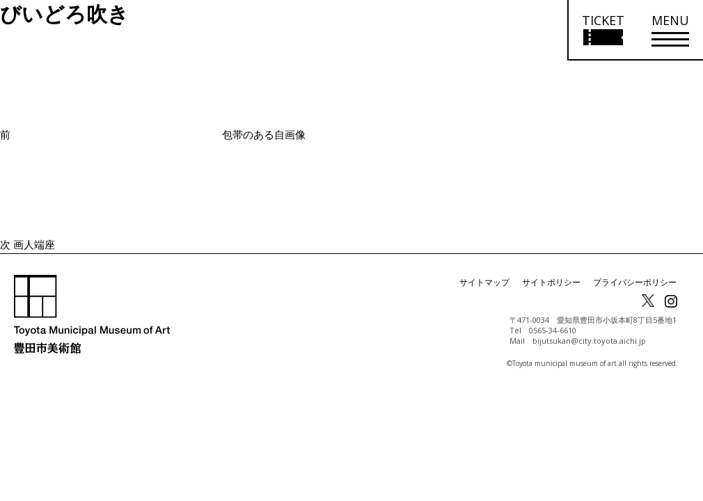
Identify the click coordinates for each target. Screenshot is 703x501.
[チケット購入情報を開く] (602, 30)
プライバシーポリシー (635, 282)
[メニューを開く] (670, 30)
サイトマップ (484, 282)
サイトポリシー (551, 282)
